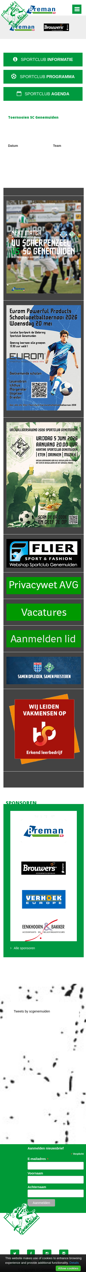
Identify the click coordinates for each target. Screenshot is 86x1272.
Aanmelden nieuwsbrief (46, 1148)
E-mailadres (38, 1159)
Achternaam (37, 1187)
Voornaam (35, 1173)
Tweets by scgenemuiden (32, 1011)
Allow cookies (68, 1268)
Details (74, 1262)
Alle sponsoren (24, 948)
